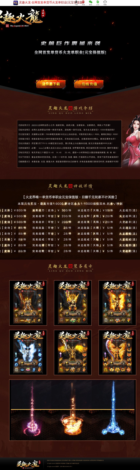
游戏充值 (89, 83)
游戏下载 (51, 83)
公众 (97, 2)
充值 (83, 2)
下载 (76, 2)
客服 (105, 2)
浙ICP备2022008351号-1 (66, 466)
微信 (90, 2)
